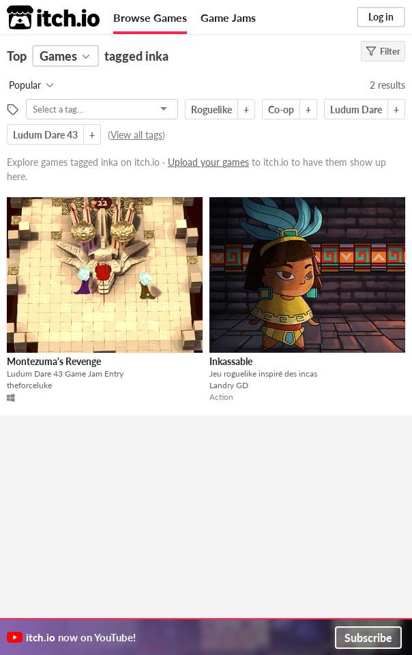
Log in (381, 17)
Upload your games (208, 162)
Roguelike (211, 109)
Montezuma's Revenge (54, 361)
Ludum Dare (356, 109)
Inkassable (230, 361)
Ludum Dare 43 (45, 135)
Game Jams (228, 17)
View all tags (136, 135)
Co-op (281, 109)
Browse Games (150, 17)
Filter (383, 51)
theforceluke (29, 385)
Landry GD (228, 385)
